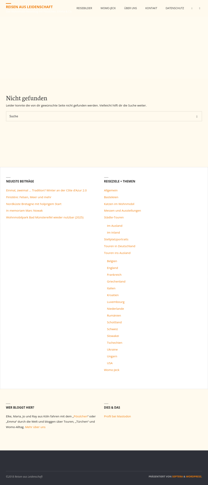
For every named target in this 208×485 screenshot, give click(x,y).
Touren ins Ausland (117, 253)
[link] (198, 25)
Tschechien (114, 343)
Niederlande (115, 309)
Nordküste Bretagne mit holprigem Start (33, 204)
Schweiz (112, 329)
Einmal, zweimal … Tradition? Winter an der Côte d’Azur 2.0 (46, 190)
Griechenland (116, 281)
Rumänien (114, 315)
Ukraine (112, 349)
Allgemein (111, 190)
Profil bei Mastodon (117, 416)
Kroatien (113, 295)
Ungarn (112, 356)
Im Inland (113, 232)
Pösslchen (81, 416)
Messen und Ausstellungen (122, 210)
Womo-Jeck (111, 370)
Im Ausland (114, 226)
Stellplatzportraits (116, 239)
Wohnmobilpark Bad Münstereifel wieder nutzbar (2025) (44, 217)
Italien (111, 288)
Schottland (114, 322)
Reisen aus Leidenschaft (29, 6)
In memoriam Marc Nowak (24, 210)
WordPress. (194, 476)
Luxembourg (116, 302)
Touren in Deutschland (119, 246)
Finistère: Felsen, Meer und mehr (28, 197)
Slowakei (113, 336)
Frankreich (114, 275)
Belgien (112, 261)
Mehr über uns (35, 427)
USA (110, 363)
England (112, 268)
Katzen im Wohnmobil (119, 204)
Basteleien (111, 197)
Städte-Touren (114, 217)
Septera (177, 476)
